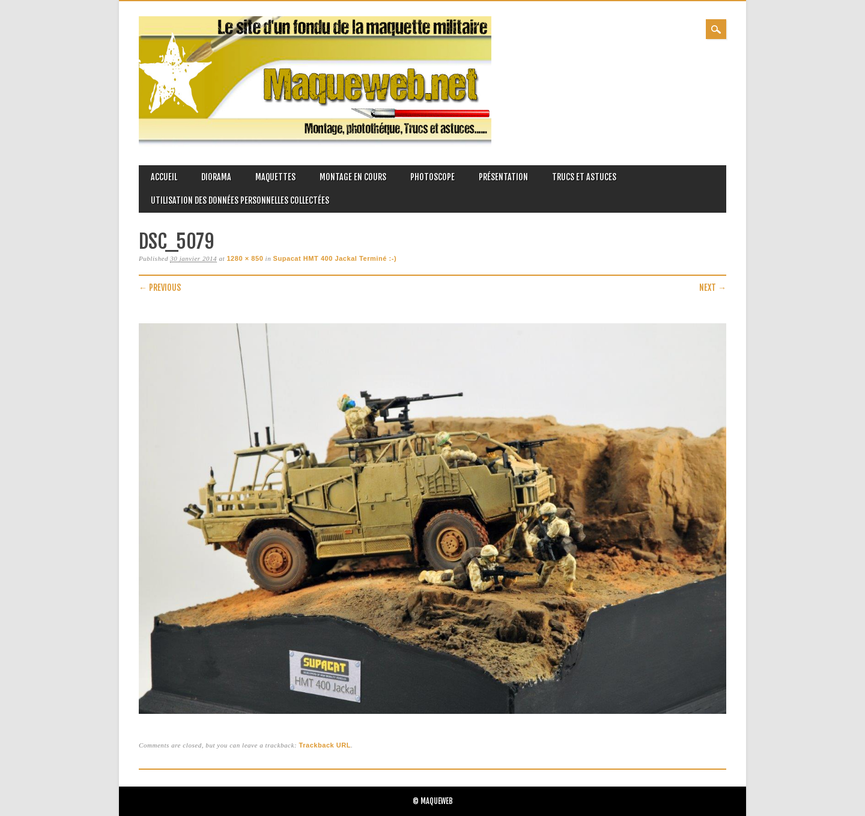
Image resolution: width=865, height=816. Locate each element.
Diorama (216, 177)
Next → (712, 287)
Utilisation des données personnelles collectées (240, 200)
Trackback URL (325, 745)
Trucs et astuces (584, 177)
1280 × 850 (244, 258)
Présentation (503, 177)
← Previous (160, 287)
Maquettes (275, 177)
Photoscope (432, 177)
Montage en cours (353, 177)
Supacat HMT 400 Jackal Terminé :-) (335, 258)
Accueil (164, 177)
